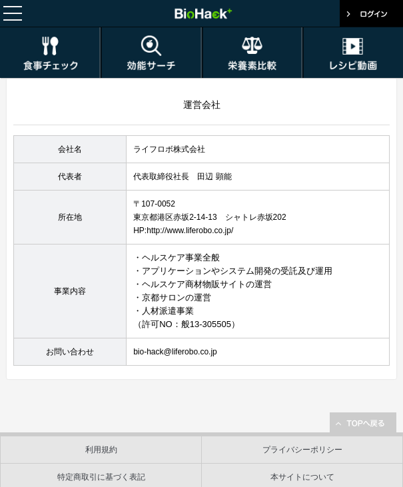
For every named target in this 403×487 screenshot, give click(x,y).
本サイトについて (302, 477)
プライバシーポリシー (302, 449)
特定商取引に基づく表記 (101, 477)
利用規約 (101, 449)
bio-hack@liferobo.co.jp (175, 351)
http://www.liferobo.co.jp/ (190, 230)
